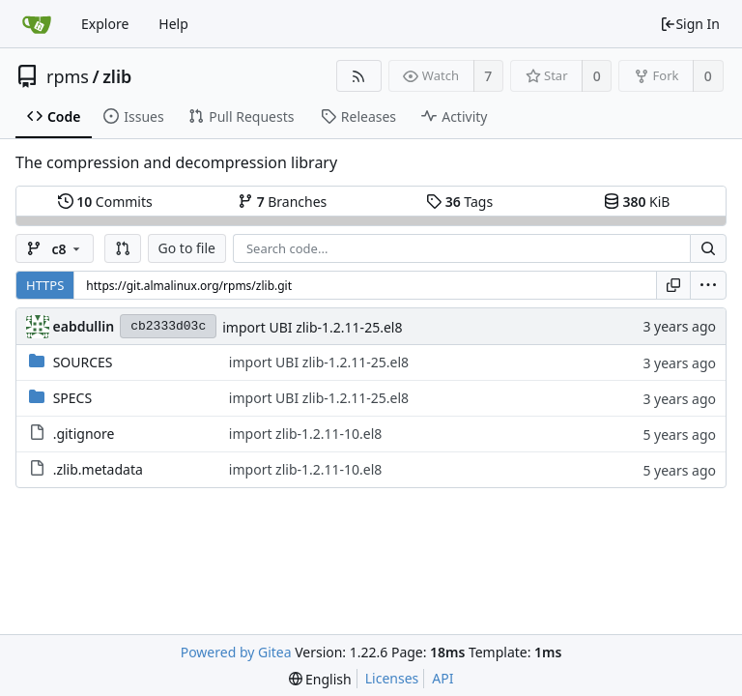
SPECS (72, 398)
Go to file (186, 248)
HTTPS (45, 285)
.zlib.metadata (98, 469)
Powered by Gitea (236, 652)
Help (173, 23)
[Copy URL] (673, 285)
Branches (282, 201)
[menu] (708, 285)
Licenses (392, 678)
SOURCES (83, 362)
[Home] (37, 24)
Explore (104, 23)
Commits (105, 201)
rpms (67, 76)
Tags (459, 201)
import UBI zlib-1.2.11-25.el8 (312, 327)
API (442, 678)
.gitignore (84, 433)
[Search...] (708, 248)
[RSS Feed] (359, 76)
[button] (122, 248)
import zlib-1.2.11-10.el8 (306, 433)
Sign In (690, 23)
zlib (116, 76)
